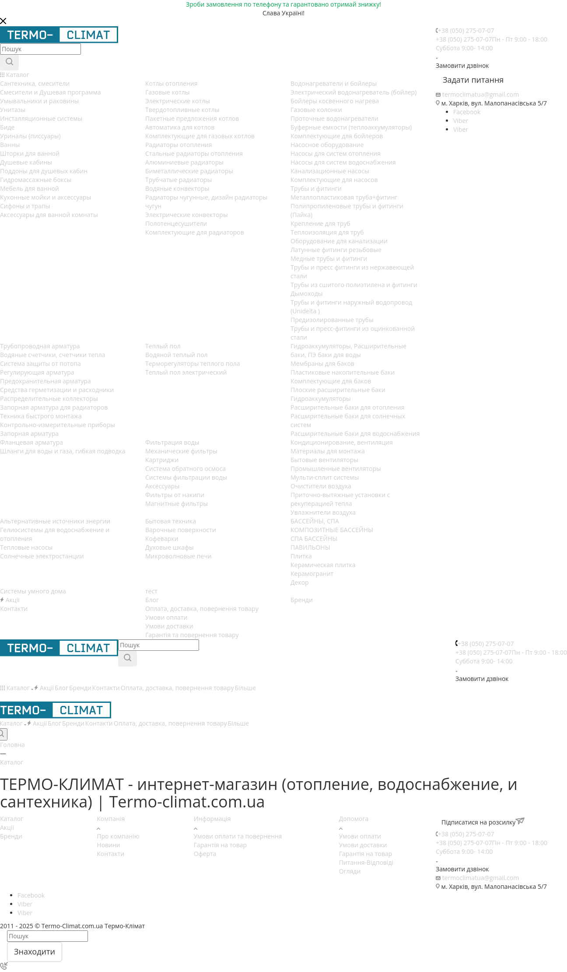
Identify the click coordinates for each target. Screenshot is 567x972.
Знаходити (34, 951)
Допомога (354, 818)
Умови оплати (360, 836)
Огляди (350, 871)
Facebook (466, 112)
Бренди (11, 836)
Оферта (205, 853)
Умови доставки (363, 845)
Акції (7, 827)
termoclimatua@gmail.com (480, 94)
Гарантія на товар (220, 845)
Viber (460, 120)
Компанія (111, 818)
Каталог (11, 818)
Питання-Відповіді (366, 862)
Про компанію (118, 836)
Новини (108, 845)
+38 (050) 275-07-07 (466, 30)
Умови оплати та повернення (238, 836)
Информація (212, 818)
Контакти (110, 853)
